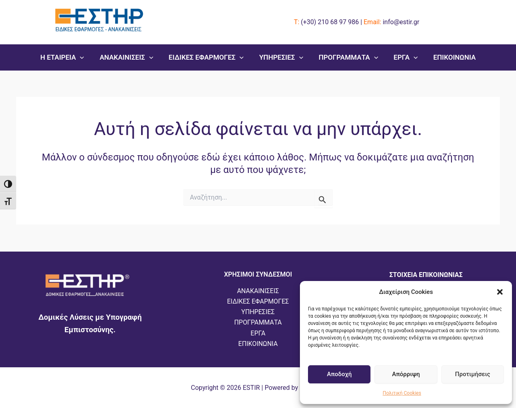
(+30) (330, 22)
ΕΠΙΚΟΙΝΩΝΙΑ (449, 57)
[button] (500, 292)
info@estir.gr (401, 22)
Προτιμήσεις (472, 374)
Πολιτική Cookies (402, 393)
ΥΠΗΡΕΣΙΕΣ (281, 57)
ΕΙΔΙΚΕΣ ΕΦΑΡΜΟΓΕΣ (208, 57)
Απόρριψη (406, 374)
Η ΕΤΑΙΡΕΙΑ (67, 57)
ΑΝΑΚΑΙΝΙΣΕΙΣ (130, 57)
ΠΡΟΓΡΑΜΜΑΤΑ (346, 57)
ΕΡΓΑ (402, 57)
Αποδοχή (339, 374)
